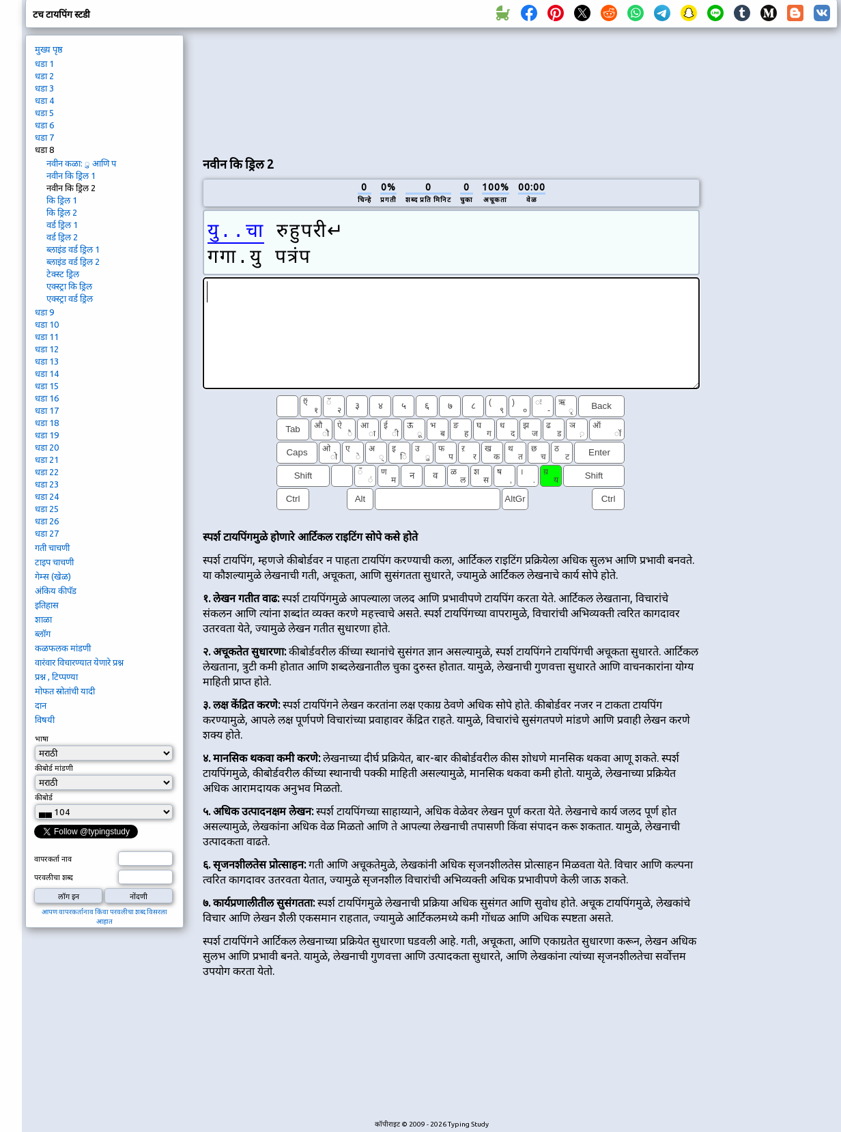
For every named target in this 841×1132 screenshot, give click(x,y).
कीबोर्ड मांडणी (54, 768)
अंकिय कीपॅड (55, 590)
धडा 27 (47, 533)
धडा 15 (47, 386)
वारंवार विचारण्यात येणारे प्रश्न (79, 662)
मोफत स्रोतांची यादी (65, 691)
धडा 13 (47, 361)
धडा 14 (47, 373)
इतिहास (47, 605)
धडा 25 (47, 508)
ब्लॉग (43, 633)
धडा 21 (47, 459)
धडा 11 (47, 336)
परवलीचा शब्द (53, 877)
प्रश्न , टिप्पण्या (56, 676)
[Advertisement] (268, 89)
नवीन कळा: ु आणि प (81, 163)
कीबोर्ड (44, 797)
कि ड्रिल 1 (61, 200)
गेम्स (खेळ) (53, 576)
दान (40, 705)
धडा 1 (44, 63)
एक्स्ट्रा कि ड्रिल (69, 286)
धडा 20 (47, 447)
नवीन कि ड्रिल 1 (71, 175)
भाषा (41, 739)
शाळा (43, 619)
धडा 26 (47, 521)
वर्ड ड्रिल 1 (62, 224)
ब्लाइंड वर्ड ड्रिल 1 (73, 249)
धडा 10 (47, 324)
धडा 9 (44, 312)
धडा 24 (47, 496)
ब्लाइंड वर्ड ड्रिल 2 (73, 261)
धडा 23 (47, 484)
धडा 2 (44, 76)
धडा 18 (47, 422)
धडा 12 (47, 349)
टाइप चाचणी (54, 562)
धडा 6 (44, 125)
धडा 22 (47, 472)
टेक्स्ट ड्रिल (62, 274)
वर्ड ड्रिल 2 (62, 237)
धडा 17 (47, 410)
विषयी (45, 719)
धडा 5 (44, 112)
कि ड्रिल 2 (61, 212)
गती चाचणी (52, 547)
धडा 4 (44, 100)
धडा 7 (44, 137)
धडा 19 (47, 435)
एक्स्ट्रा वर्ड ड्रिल (69, 298)
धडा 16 (47, 398)
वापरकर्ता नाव (53, 859)
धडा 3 (44, 88)
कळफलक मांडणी (63, 648)
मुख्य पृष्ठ (49, 49)
